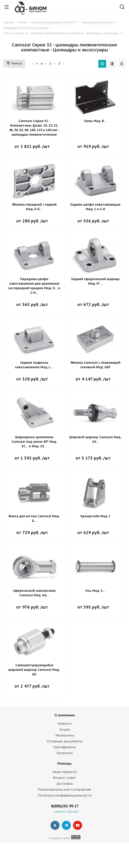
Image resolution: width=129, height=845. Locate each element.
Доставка (64, 783)
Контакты (65, 753)
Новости (64, 723)
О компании (64, 715)
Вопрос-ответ (64, 777)
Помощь (64, 763)
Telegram (66, 825)
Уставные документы (65, 741)
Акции (64, 729)
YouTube (77, 825)
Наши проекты (64, 772)
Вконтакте (55, 825)
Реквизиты (64, 735)
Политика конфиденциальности (65, 795)
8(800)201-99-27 (64, 806)
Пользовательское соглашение (64, 789)
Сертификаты (64, 747)
